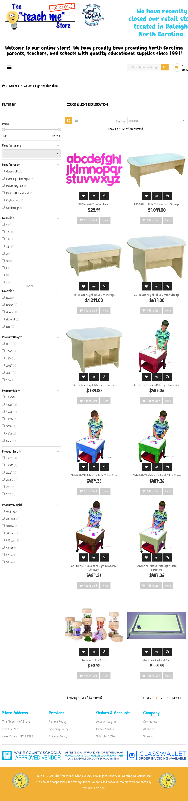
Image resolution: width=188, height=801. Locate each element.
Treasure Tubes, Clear (94, 660)
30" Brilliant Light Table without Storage (156, 295)
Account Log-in (106, 721)
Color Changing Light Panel (156, 660)
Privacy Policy (58, 736)
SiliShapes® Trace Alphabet (93, 204)
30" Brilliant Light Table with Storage (94, 385)
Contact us (150, 721)
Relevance (158, 120)
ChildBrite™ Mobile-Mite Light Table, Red (156, 385)
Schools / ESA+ (106, 736)
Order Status (105, 729)
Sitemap (148, 736)
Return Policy (58, 721)
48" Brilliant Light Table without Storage (156, 204)
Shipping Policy (59, 729)
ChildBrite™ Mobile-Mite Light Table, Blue (94, 475)
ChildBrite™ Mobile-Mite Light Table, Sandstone (156, 568)
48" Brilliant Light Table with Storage (94, 295)
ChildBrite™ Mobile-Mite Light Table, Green (157, 475)
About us (148, 729)
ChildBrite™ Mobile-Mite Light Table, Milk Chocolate (94, 568)
